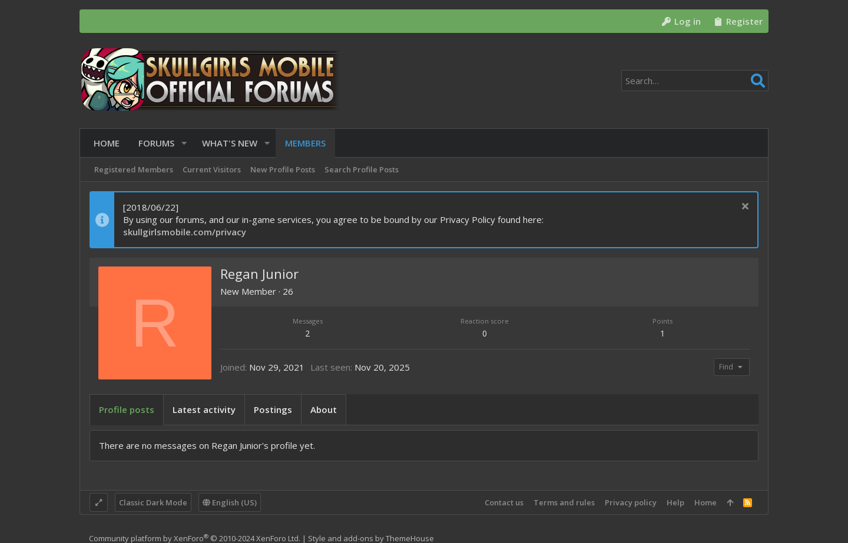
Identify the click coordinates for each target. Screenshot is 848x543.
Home (705, 502)
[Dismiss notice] (743, 207)
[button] (179, 143)
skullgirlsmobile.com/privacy (184, 232)
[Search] (695, 81)
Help (675, 502)
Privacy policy (631, 502)
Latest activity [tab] (204, 409)
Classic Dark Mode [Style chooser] (153, 502)
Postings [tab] (273, 409)
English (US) (230, 502)
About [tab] (323, 409)
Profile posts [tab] (126, 409)
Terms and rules (564, 502)
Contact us (504, 502)
